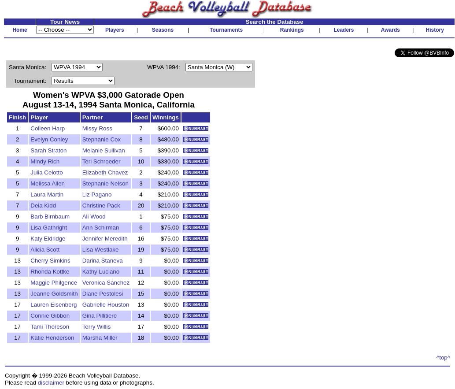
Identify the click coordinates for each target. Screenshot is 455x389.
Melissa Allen (47, 183)
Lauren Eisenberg (53, 304)
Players (114, 30)
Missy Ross (97, 128)
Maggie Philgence (53, 282)
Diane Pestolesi (102, 293)
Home (19, 30)
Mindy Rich (44, 161)
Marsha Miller (100, 337)
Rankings (292, 30)
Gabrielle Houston (105, 304)
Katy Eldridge (47, 238)
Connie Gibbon (50, 315)
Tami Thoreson (49, 326)
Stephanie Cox (101, 139)
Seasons (163, 30)
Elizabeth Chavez (105, 172)
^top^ (443, 357)
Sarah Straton (48, 150)
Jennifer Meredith (105, 238)
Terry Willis (96, 326)
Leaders (343, 30)
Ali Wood (94, 216)
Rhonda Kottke (49, 271)
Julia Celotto (46, 172)
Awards (390, 30)
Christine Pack (101, 205)
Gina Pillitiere (99, 315)
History (435, 30)
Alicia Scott (44, 249)
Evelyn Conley (49, 139)
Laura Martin (46, 194)
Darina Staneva (102, 260)
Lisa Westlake (100, 249)
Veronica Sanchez (105, 282)
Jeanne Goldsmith (54, 293)
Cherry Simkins (50, 260)
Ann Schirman (100, 227)
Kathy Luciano (100, 271)
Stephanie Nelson (105, 183)
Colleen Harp (47, 128)
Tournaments (226, 30)
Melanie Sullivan (103, 150)
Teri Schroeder (101, 161)
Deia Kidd (43, 205)
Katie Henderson (52, 337)
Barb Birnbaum (50, 216)
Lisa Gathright (48, 227)
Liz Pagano (97, 194)
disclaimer (51, 382)
